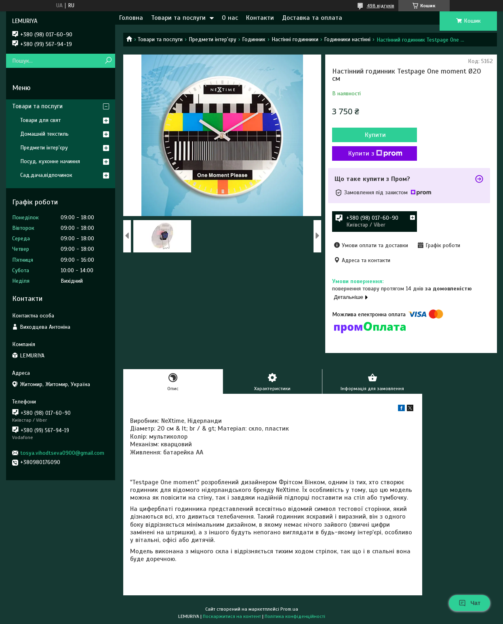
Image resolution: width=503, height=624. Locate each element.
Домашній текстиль (44, 133)
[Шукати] (108, 61)
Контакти (260, 18)
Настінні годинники (294, 39)
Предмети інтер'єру (212, 39)
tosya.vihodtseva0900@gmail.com (62, 453)
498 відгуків (380, 5)
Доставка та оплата (312, 18)
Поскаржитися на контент (232, 616)
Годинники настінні (347, 39)
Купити (375, 135)
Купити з (375, 153)
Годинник (253, 39)
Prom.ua (289, 609)
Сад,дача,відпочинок (46, 175)
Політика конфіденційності (295, 616)
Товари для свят (40, 120)
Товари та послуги (178, 18)
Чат (469, 603)
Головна (131, 18)
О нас (230, 18)
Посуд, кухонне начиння (50, 161)
